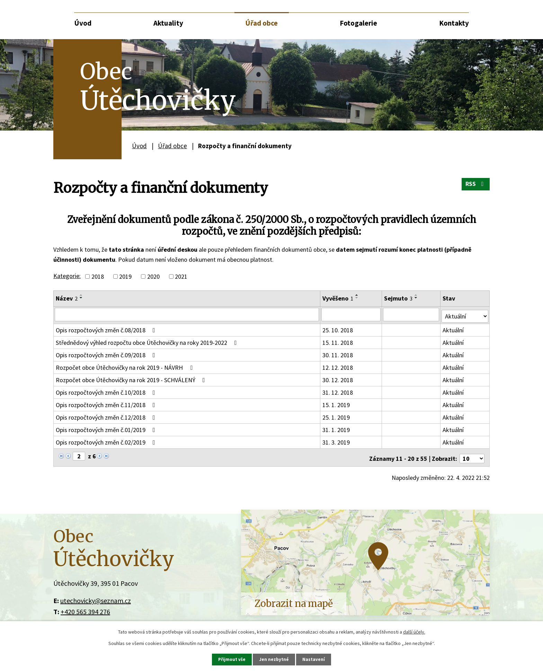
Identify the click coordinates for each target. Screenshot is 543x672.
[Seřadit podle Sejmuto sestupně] (417, 297)
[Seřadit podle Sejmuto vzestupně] (417, 295)
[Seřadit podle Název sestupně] (81, 297)
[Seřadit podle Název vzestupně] (81, 295)
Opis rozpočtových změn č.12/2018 (107, 416)
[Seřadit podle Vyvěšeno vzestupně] (357, 295)
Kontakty (454, 23)
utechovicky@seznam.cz (95, 596)
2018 (97, 276)
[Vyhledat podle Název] (187, 314)
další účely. (414, 631)
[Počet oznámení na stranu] (472, 454)
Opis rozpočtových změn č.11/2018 (107, 403)
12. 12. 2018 (338, 366)
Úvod (82, 23)
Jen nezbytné (274, 659)
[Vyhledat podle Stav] (465, 314)
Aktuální (453, 328)
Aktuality (168, 23)
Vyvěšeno (338, 298)
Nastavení (314, 659)
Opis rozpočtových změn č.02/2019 (107, 441)
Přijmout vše (231, 659)
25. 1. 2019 (336, 416)
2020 (153, 276)
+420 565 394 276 (85, 607)
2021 (181, 276)
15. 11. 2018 (338, 341)
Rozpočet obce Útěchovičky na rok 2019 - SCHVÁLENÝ (132, 378)
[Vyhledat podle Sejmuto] (412, 314)
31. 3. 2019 (336, 441)
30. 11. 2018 (338, 353)
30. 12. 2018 (338, 378)
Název (67, 298)
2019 (125, 276)
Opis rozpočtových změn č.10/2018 (107, 391)
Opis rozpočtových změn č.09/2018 (107, 353)
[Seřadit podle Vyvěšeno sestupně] (357, 297)
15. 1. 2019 (336, 403)
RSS (475, 186)
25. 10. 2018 (338, 328)
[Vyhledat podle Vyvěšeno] (351, 314)
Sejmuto (399, 298)
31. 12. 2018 (338, 391)
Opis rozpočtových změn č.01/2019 (107, 428)
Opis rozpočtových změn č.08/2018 (107, 328)
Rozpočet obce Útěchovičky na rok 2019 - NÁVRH (125, 366)
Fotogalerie (358, 23)
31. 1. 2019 (336, 428)
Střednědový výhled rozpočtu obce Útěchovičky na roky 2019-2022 (148, 341)
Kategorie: (67, 276)
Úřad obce (261, 23)
